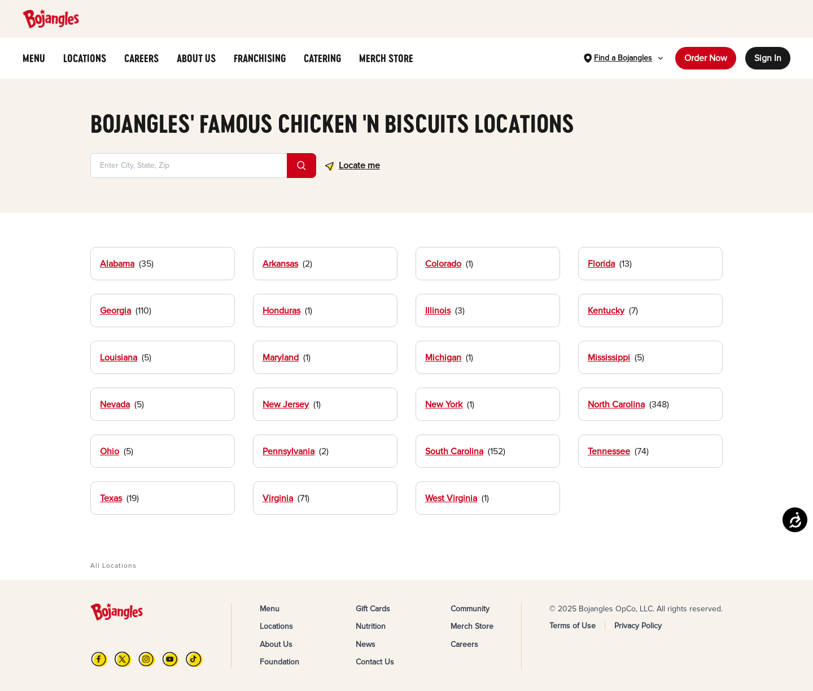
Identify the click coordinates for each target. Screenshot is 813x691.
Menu (269, 609)
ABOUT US (196, 58)
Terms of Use (572, 626)
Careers (464, 644)
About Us (276, 644)
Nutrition (371, 626)
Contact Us (375, 662)
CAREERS (141, 58)
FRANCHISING (260, 58)
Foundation (279, 662)
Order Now (705, 58)
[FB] (99, 659)
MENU (34, 58)
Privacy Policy (638, 626)
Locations (276, 626)
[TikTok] (194, 659)
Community (470, 609)
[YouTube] (170, 659)
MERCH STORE (386, 58)
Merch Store (472, 626)
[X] (123, 659)
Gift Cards (373, 609)
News (365, 644)
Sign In (767, 58)
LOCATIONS (84, 58)
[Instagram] (147, 659)
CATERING (322, 58)
